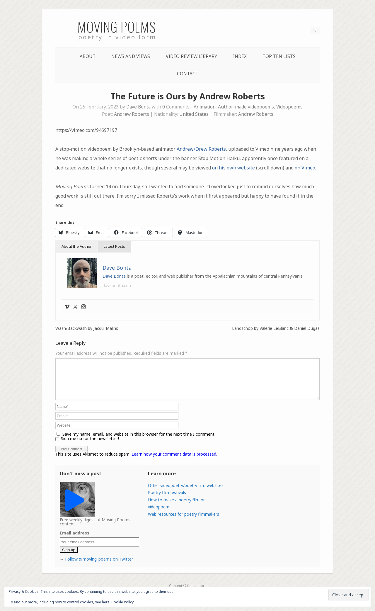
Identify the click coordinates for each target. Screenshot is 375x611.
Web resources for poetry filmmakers (183, 521)
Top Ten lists (279, 56)
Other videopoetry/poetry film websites (186, 492)
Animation (205, 107)
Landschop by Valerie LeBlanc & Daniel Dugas (276, 328)
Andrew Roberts (131, 114)
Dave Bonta (138, 107)
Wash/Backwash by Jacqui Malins (86, 328)
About (88, 56)
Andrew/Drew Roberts (201, 149)
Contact (187, 74)
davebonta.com (117, 285)
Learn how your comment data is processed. (174, 461)
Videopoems (289, 107)
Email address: (75, 540)
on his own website (233, 167)
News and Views (130, 56)
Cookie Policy (122, 602)
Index (240, 56)
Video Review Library (191, 56)
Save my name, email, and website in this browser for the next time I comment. (138, 441)
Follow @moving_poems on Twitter (99, 566)
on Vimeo (305, 167)
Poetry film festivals (167, 499)
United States (194, 114)
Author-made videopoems (246, 107)
